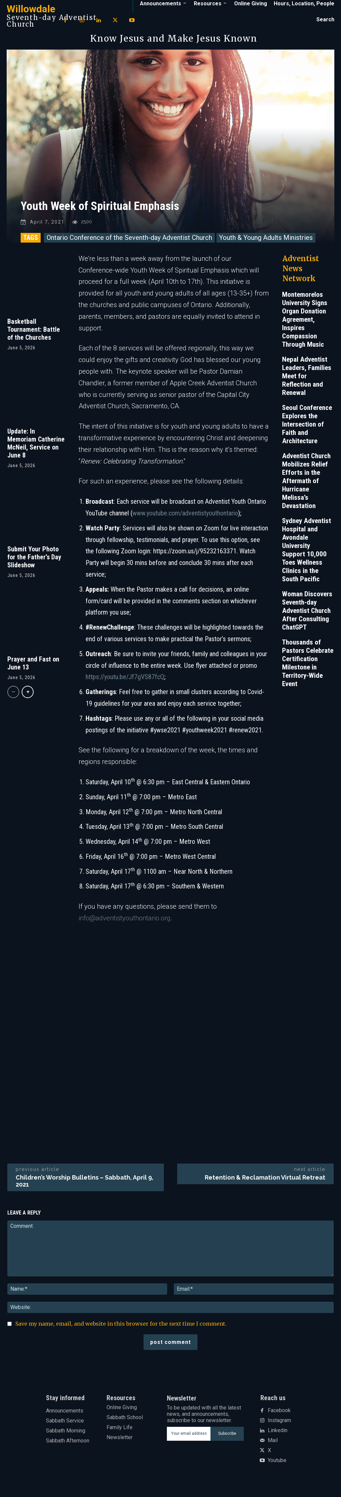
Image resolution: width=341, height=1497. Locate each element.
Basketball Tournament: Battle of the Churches (33, 334)
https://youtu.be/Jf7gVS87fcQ (125, 682)
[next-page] (28, 696)
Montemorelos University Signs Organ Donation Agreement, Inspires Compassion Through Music (304, 324)
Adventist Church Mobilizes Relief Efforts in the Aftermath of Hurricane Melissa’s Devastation (306, 485)
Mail (273, 1445)
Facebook (279, 1415)
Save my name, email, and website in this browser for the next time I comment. (120, 1328)
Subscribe (227, 1438)
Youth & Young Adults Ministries (266, 242)
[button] (325, 19)
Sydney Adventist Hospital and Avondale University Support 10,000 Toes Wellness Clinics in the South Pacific (306, 554)
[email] (189, 1438)
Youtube (277, 1465)
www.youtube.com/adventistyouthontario (185, 518)
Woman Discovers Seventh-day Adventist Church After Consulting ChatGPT (307, 615)
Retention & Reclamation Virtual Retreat (265, 1182)
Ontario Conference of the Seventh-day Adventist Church (129, 242)
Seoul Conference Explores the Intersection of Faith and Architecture (307, 429)
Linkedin (277, 1435)
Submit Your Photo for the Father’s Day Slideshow (34, 562)
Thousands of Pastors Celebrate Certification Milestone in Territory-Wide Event (307, 667)
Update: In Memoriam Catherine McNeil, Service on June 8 (36, 448)
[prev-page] (13, 696)
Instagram (279, 1425)
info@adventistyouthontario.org (124, 923)
